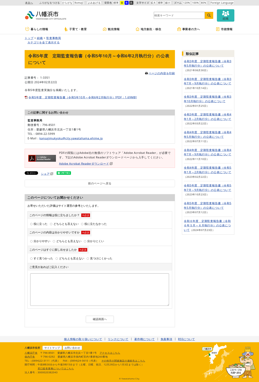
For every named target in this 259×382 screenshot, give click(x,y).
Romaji (78, 2)
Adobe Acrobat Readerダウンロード (86, 164)
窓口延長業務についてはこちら (56, 368)
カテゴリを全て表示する (43, 42)
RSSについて (186, 339)
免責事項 (166, 339)
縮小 (167, 2)
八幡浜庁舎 (31, 352)
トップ (29, 38)
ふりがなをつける (49, 2)
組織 (40, 38)
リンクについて (118, 339)
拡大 (153, 2)
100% (195, 2)
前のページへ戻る (99, 183)
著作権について (144, 339)
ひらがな (67, 2)
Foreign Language (222, 2)
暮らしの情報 (36, 29)
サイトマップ (52, 347)
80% (203, 2)
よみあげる (94, 2)
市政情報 (224, 29)
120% (186, 2)
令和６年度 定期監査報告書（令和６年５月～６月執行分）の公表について (207, 225)
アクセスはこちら (110, 352)
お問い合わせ (72, 347)
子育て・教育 (75, 29)
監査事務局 (53, 38)
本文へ (29, 2)
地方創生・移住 (148, 29)
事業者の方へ (188, 29)
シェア (47, 174)
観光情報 (111, 29)
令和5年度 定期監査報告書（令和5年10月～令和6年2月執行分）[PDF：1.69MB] (82, 97)
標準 (116, 2)
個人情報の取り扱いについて (83, 339)
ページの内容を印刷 (160, 73)
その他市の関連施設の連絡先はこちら (123, 360)
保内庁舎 (30, 356)
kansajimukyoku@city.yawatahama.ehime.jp (71, 138)
